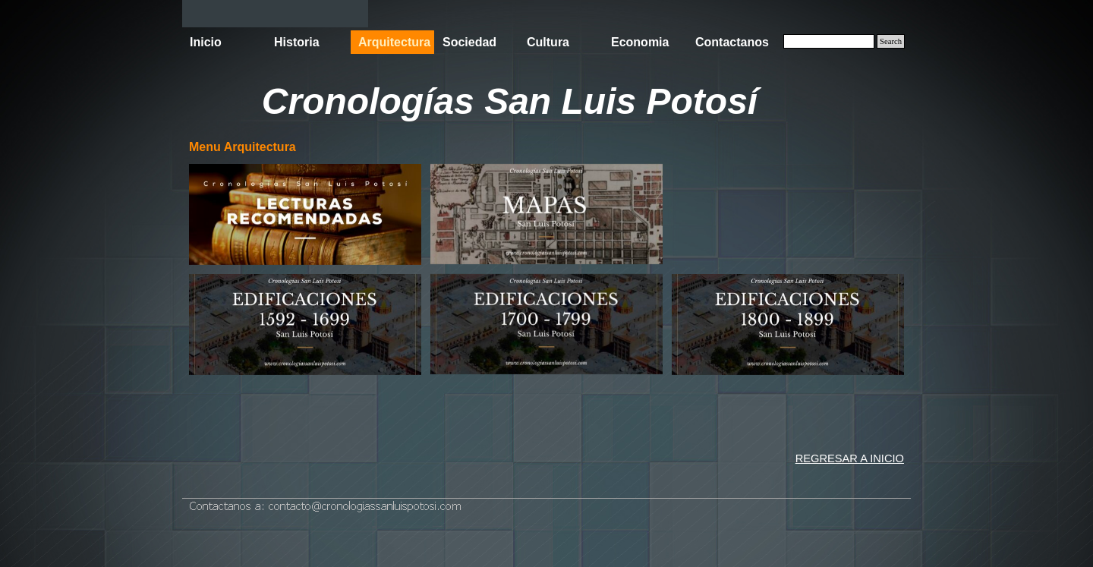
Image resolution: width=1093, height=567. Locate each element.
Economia (640, 42)
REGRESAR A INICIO (849, 458)
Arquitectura (394, 42)
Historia (297, 42)
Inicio (206, 42)
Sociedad (469, 42)
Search (891, 41)
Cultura (548, 42)
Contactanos (732, 42)
